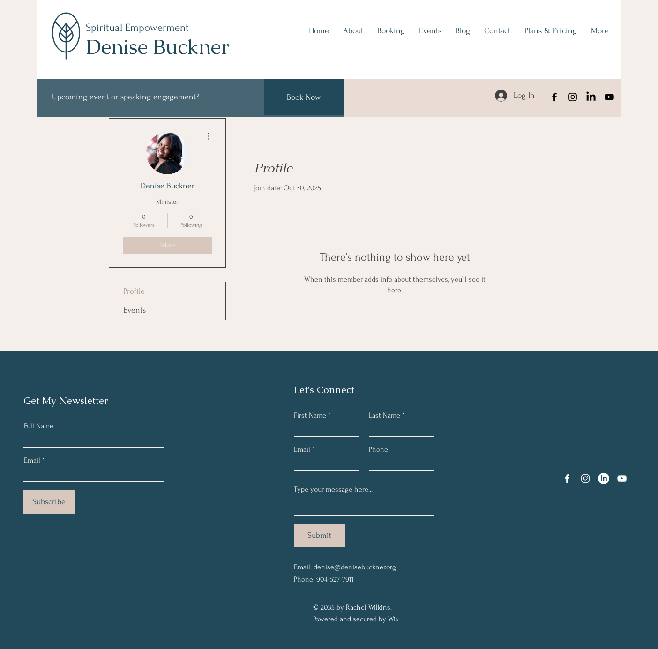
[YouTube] (609, 97)
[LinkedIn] (591, 97)
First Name (310, 415)
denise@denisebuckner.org (355, 567)
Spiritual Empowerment (137, 28)
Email (32, 460)
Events (134, 310)
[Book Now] (304, 97)
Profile (134, 291)
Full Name (38, 426)
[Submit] (319, 535)
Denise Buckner (157, 46)
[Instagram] (572, 97)
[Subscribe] (49, 502)
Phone (378, 449)
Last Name (384, 415)
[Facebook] (554, 97)
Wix (393, 619)
